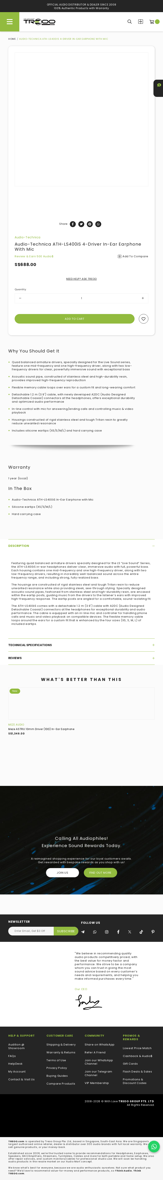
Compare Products (140, 21)
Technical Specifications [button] (81, 645)
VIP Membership (97, 1083)
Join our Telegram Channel (98, 1073)
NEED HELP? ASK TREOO (81, 279)
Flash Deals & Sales (137, 1072)
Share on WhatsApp (100, 1045)
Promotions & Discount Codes (135, 1081)
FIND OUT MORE (100, 873)
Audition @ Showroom (16, 1046)
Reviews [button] (81, 658)
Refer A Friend (95, 1052)
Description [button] (81, 546)
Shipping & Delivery (61, 1045)
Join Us (62, 873)
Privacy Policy (56, 1068)
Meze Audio (16, 724)
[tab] (81, 545)
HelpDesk (15, 1064)
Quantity (21, 289)
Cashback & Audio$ (138, 1056)
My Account (17, 1072)
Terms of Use (56, 1060)
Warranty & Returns (61, 1052)
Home (12, 39)
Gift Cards (130, 1064)
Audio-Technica (28, 237)
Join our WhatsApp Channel (99, 1062)
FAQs (12, 1056)
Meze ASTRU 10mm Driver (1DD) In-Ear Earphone (41, 729)
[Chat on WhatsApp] (154, 1146)
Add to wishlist (143, 319)
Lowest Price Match (137, 1048)
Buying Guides (57, 1076)
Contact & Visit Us (21, 1079)
